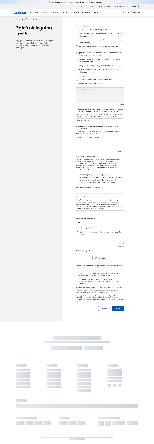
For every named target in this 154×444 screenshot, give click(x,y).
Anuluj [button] (104, 308)
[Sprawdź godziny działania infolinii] (96, 6)
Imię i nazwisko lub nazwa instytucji (88, 187)
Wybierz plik (100, 258)
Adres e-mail (80, 197)
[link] (20, 12)
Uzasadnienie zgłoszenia (84, 228)
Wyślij (118, 308)
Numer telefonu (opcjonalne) (85, 218)
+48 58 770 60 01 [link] (88, 6)
